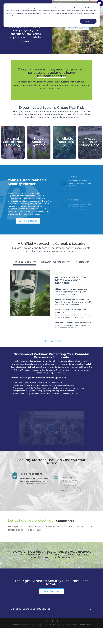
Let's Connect (77, 27)
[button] (99, 3)
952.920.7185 (85, 625)
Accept (88, 21)
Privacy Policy (58, 625)
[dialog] (51, 15)
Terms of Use (72, 625)
